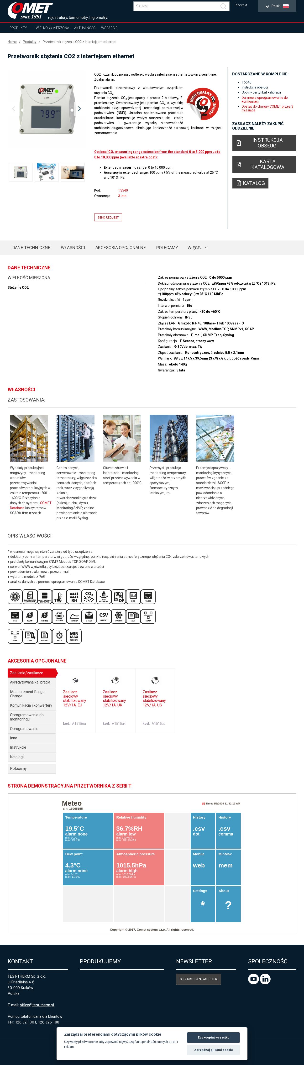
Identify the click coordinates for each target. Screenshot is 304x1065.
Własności (73, 247)
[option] (47, 109)
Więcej (195, 247)
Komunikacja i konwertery (31, 705)
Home (12, 42)
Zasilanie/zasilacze (26, 673)
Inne (13, 738)
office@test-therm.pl (37, 1005)
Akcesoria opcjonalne (120, 247)
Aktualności (85, 28)
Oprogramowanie (24, 728)
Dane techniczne (31, 247)
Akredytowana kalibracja (30, 682)
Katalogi (17, 757)
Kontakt (241, 5)
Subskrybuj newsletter (198, 979)
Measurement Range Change (27, 693)
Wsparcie (109, 28)
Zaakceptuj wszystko (213, 1037)
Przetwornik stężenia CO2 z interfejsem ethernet (79, 42)
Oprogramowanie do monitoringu (27, 717)
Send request (108, 217)
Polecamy (167, 247)
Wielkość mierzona (52, 28)
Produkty (18, 28)
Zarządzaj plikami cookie (213, 1050)
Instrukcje (18, 747)
